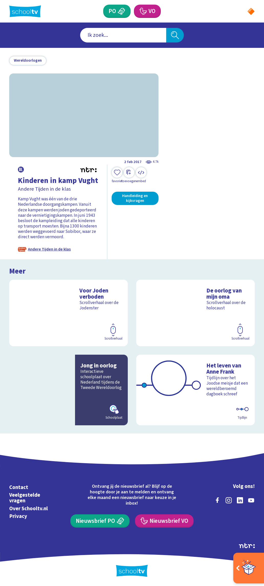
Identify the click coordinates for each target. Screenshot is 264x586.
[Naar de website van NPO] (251, 11)
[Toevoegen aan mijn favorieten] (117, 175)
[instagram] (228, 500)
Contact (18, 487)
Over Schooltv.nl (28, 508)
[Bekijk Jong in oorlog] (68, 390)
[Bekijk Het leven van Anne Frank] (195, 390)
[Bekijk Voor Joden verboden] (68, 313)
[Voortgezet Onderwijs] (143, 11)
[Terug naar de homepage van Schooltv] (25, 11)
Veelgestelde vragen (24, 497)
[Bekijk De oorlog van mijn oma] (195, 313)
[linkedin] (240, 500)
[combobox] (123, 35)
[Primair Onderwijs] (121, 11)
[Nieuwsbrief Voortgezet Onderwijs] (164, 521)
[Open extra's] (248, 568)
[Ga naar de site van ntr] (247, 545)
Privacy (18, 516)
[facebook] (217, 500)
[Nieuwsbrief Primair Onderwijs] (100, 521)
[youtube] (251, 500)
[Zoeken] (175, 35)
